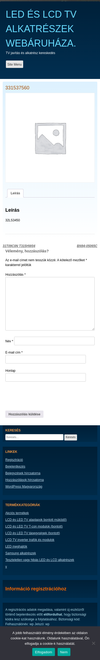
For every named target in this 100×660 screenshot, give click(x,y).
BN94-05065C (87, 246)
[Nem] (93, 643)
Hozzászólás (15, 274)
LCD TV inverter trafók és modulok (29, 540)
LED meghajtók (16, 546)
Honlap (10, 371)
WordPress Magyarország (23, 486)
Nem (64, 652)
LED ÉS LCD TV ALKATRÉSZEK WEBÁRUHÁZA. (41, 29)
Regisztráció (14, 460)
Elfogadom (43, 652)
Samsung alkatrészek (20, 553)
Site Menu (14, 64)
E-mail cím (14, 352)
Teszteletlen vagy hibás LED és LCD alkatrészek (39, 560)
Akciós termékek (17, 513)
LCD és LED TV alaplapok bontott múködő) (36, 520)
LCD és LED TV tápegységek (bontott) (32, 533)
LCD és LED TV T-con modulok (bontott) (34, 526)
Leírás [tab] (15, 193)
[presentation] (41, 395)
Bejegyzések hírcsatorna (22, 473)
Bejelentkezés (15, 466)
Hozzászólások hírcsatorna (24, 480)
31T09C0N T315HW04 (19, 246)
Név (9, 341)
